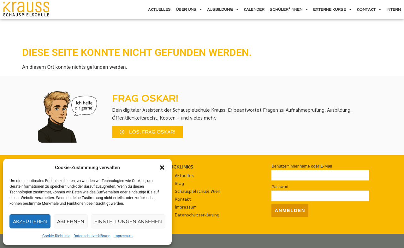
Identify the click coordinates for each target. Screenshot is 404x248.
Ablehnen (70, 221)
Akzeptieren (30, 221)
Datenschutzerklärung (92, 236)
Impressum (123, 236)
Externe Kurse (332, 9)
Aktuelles (159, 9)
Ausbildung (223, 9)
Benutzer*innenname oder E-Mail (301, 166)
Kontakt (369, 9)
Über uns (189, 9)
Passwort (279, 186)
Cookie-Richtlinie (56, 236)
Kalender (254, 9)
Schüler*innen (289, 9)
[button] (162, 167)
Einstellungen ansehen (128, 221)
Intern (393, 9)
